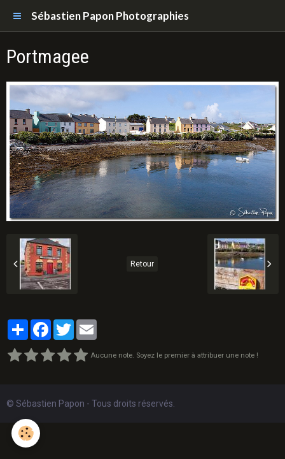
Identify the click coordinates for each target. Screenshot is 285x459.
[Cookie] (25, 433)
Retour (142, 263)
